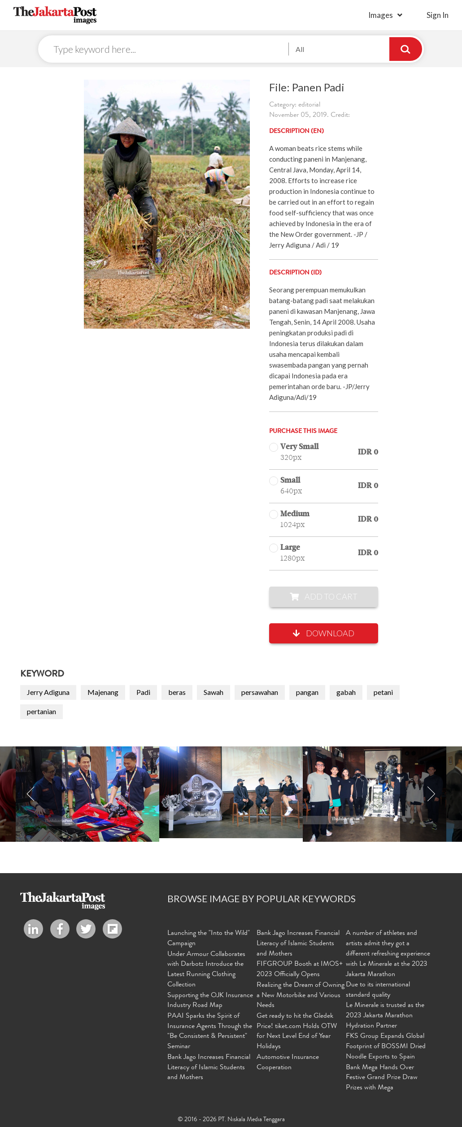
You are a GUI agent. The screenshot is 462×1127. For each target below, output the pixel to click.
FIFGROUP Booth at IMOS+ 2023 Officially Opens (300, 970)
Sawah (213, 692)
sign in (438, 15)
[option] (231, 793)
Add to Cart (323, 597)
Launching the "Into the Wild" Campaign (208, 939)
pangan (307, 692)
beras (177, 692)
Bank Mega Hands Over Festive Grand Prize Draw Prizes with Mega (382, 1077)
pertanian (41, 711)
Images (380, 15)
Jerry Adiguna (48, 692)
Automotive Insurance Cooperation (288, 1062)
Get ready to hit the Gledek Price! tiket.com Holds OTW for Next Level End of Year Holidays (297, 1031)
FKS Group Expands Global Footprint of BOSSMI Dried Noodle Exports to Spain (386, 1046)
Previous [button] (31, 794)
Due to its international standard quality (378, 990)
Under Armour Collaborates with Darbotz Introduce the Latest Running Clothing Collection (206, 970)
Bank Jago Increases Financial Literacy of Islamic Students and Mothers (208, 1067)
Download (323, 633)
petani (383, 692)
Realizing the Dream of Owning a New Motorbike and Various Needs (300, 995)
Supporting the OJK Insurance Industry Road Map (210, 1000)
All (300, 49)
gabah (346, 692)
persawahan (259, 692)
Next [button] (431, 794)
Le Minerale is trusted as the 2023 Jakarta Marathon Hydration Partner (385, 1016)
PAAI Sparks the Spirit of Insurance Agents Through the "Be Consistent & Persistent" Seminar (209, 1031)
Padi (143, 692)
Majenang (102, 692)
